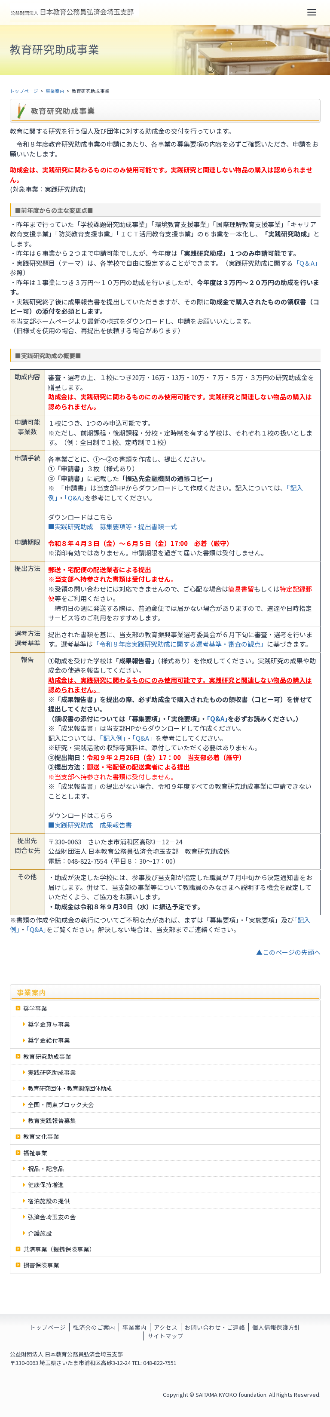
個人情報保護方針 (276, 1327)
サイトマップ (165, 1336)
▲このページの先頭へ (288, 952)
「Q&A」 (144, 738)
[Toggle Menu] (312, 12)
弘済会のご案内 (94, 1327)
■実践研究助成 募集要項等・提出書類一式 (112, 527)
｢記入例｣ (113, 738)
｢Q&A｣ (74, 498)
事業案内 (55, 92)
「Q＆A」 (305, 263)
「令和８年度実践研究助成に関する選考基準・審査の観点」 (180, 644)
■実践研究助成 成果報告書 (90, 825)
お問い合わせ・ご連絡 (215, 1327)
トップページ (24, 92)
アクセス (165, 1327)
